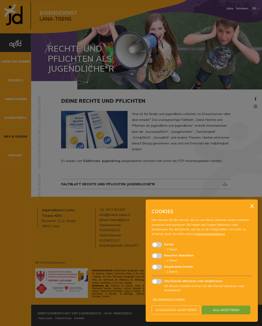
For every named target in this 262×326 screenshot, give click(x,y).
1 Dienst (170, 249)
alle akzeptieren (226, 310)
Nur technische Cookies (169, 299)
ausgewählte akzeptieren (176, 310)
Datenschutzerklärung (210, 234)
